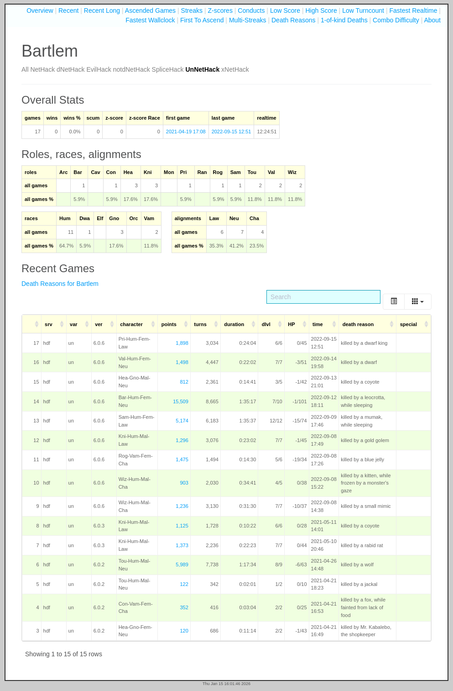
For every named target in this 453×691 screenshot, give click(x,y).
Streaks (192, 10)
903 (184, 482)
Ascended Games (150, 10)
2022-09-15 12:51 (231, 131)
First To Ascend (202, 20)
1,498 (182, 362)
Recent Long (102, 10)
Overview (39, 10)
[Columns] (418, 302)
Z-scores (220, 10)
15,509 (180, 401)
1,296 (182, 440)
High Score (321, 10)
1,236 (182, 506)
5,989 (182, 564)
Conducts (251, 10)
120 (184, 630)
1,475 (182, 459)
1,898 (182, 343)
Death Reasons (293, 20)
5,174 (182, 420)
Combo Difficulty (396, 20)
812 (184, 382)
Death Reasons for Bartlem (60, 283)
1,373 (182, 545)
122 (184, 584)
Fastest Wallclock (150, 20)
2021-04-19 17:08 (186, 131)
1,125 (182, 525)
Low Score (285, 10)
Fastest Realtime (413, 10)
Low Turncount (363, 10)
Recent (68, 10)
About (432, 20)
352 (184, 607)
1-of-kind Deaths (344, 20)
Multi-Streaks (247, 20)
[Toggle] (394, 302)
